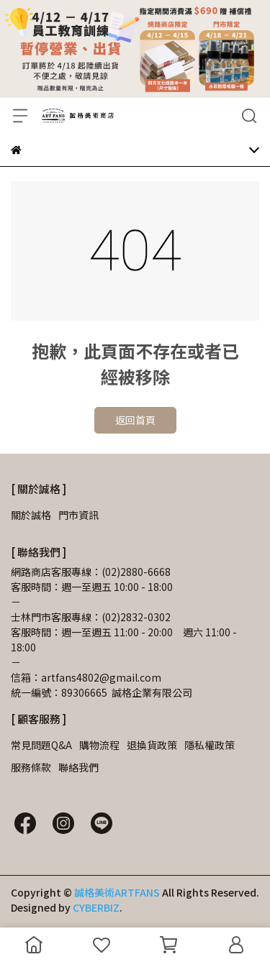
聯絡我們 (78, 767)
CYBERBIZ (96, 907)
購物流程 (99, 745)
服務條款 (31, 767)
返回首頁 (135, 420)
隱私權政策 (209, 745)
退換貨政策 (152, 745)
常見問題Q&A (41, 745)
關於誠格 (31, 515)
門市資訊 (78, 515)
